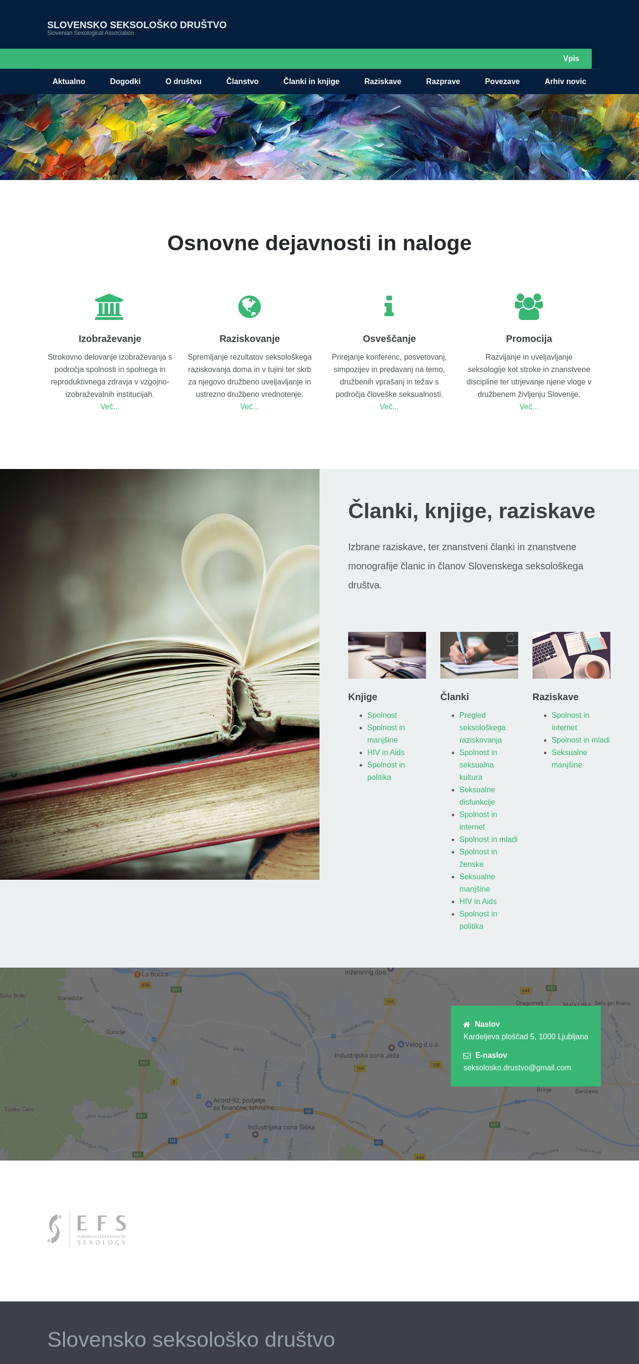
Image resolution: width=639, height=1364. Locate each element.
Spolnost (382, 695)
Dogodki (125, 61)
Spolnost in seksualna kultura (478, 744)
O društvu (183, 61)
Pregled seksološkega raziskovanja (482, 707)
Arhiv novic (565, 61)
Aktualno (69, 61)
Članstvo (242, 61)
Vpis (571, 22)
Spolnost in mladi (488, 819)
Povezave (502, 61)
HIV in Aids (386, 732)
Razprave (443, 61)
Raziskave (382, 61)
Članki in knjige (312, 61)
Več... (109, 387)
